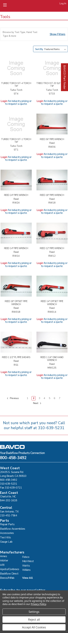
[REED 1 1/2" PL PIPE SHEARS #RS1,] (16, 342)
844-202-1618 (8, 500)
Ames (3, 556)
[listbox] (56, 49)
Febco (25, 557)
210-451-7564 (8, 515)
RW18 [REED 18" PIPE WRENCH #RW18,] (51, 202)
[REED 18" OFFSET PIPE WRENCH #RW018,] (16, 286)
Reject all (34, 619)
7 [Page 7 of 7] (59, 398)
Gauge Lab (6, 541)
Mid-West (28, 561)
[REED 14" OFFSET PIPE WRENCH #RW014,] (52, 286)
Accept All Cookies (34, 627)
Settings (34, 612)
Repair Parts (7, 524)
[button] (34, 34)
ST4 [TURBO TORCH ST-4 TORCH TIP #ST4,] (16, 93)
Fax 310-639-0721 (11, 487)
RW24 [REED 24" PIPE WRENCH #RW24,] (16, 202)
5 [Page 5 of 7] (49, 398)
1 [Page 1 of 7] (27, 398)
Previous (13, 398)
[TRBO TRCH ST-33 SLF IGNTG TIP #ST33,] (52, 68)
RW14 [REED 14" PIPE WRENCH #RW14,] (16, 256)
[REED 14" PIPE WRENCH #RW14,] (16, 233)
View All (27, 578)
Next (37, 403)
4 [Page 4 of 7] (44, 398)
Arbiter (4, 560)
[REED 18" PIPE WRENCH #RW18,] (52, 180)
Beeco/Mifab (7, 578)
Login (4, 101)
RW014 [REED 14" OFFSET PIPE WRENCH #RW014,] (52, 312)
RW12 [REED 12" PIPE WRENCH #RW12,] (51, 256)
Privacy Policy (38, 604)
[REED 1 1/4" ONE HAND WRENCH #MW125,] (52, 342)
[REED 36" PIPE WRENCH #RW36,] (52, 124)
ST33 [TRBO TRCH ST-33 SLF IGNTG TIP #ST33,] (52, 93)
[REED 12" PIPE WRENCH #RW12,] (52, 233)
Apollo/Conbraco (9, 569)
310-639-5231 (51, 428)
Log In (63, 3)
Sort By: (39, 49)
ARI (2, 565)
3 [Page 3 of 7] (39, 398)
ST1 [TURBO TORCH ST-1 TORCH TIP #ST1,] (16, 149)
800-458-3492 (13, 458)
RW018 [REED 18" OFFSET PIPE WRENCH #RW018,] (16, 312)
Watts (26, 565)
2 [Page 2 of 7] (33, 398)
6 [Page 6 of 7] (54, 398)
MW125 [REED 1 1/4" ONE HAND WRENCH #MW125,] (52, 367)
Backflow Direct (9, 573)
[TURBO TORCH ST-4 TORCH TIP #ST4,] (16, 68)
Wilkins (26, 570)
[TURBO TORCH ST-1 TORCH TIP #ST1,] (16, 124)
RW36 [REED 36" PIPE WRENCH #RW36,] (51, 147)
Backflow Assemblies (12, 529)
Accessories (7, 533)
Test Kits (5, 537)
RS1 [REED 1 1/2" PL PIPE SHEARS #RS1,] (16, 365)
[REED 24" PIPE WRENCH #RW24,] (16, 180)
